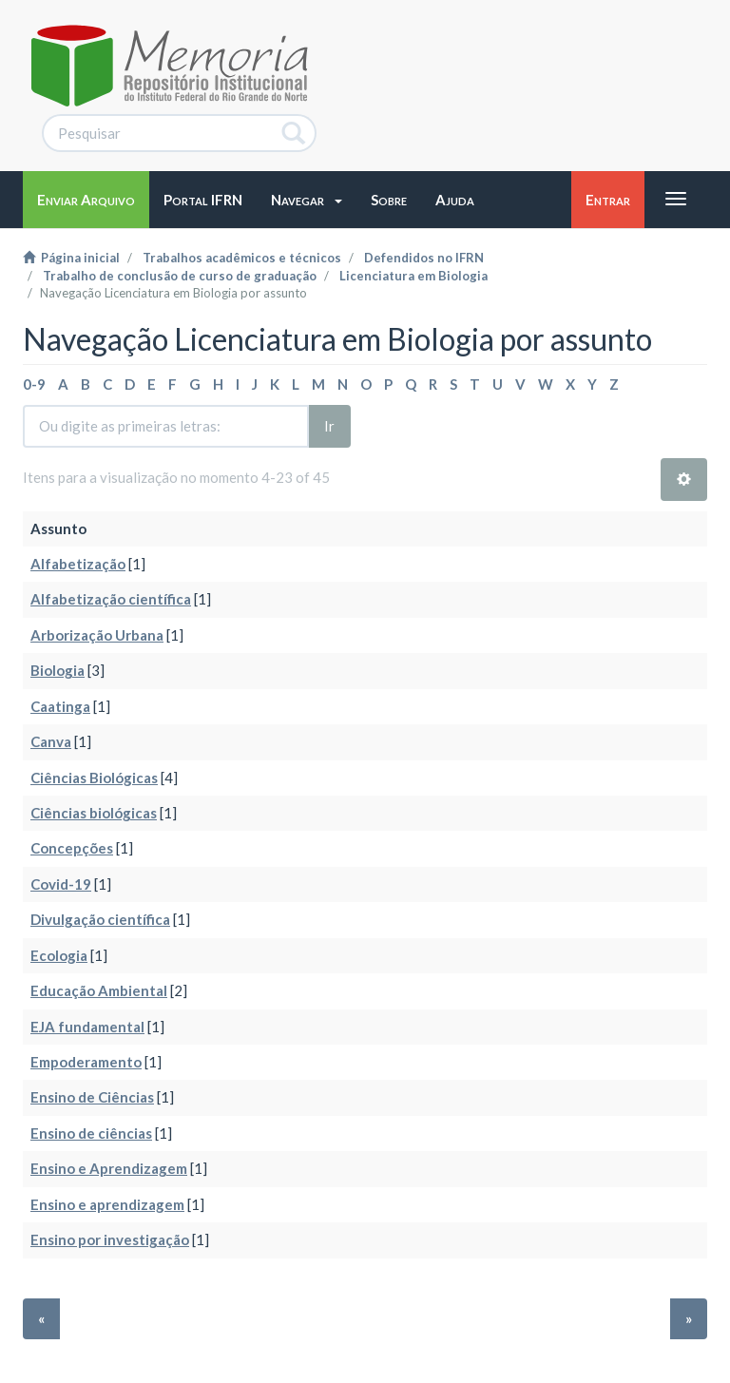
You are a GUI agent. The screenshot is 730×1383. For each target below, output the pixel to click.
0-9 (34, 384)
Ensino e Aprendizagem (108, 1168)
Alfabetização (77, 563)
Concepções (71, 847)
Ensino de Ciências (92, 1096)
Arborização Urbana (96, 634)
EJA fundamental (87, 1026)
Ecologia (58, 955)
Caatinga (60, 706)
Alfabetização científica (110, 598)
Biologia (57, 670)
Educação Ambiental (98, 990)
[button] (306, 199)
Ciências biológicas (93, 812)
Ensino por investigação (109, 1239)
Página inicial (71, 257)
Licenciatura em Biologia (413, 275)
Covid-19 (60, 884)
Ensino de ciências (91, 1133)
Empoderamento (86, 1061)
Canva (50, 741)
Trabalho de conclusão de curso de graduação (180, 275)
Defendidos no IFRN (424, 257)
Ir (329, 425)
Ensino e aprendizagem (107, 1204)
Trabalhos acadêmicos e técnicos (242, 257)
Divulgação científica (100, 919)
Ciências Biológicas (94, 777)
